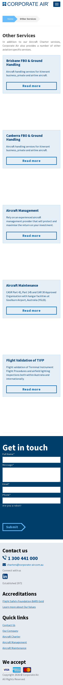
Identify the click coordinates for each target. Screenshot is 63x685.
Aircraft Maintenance (14, 648)
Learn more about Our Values (19, 607)
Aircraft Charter (11, 636)
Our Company (10, 630)
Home (10, 18)
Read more (31, 86)
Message (8, 464)
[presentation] (28, 514)
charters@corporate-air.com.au (25, 564)
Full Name (8, 454)
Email (6, 484)
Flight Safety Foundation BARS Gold (23, 601)
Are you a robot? (12, 505)
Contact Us (9, 625)
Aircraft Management (15, 642)
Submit (12, 527)
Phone (7, 494)
